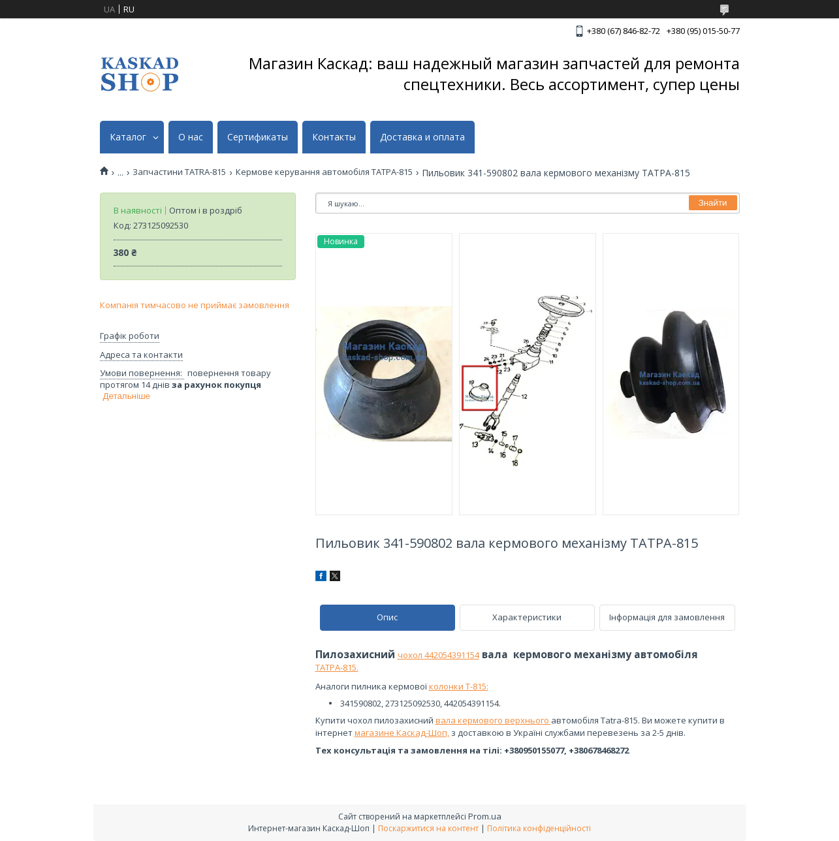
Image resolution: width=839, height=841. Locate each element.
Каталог (128, 137)
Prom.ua (484, 816)
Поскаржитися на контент (428, 828)
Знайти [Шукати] (713, 203)
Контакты (334, 137)
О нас (190, 137)
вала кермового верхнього (493, 720)
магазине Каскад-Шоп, (402, 732)
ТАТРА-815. (336, 667)
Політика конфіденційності (539, 828)
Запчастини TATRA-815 (179, 172)
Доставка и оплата (422, 137)
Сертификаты (257, 137)
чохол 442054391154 (438, 655)
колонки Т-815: (458, 686)
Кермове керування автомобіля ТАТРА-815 (324, 172)
